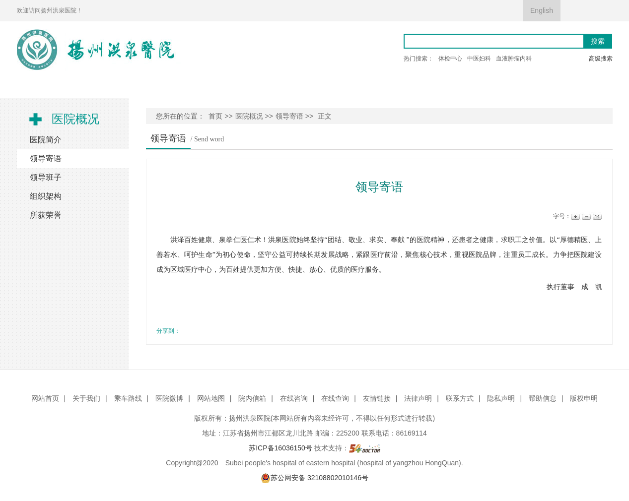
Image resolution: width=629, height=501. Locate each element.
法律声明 (418, 398)
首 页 (44, 87)
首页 (215, 116)
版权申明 (584, 398)
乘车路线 (128, 398)
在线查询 (335, 398)
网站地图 (211, 398)
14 (596, 216)
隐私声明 (501, 398)
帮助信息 (543, 398)
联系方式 (460, 398)
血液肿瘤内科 (514, 58)
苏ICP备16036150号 (280, 448)
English (541, 10)
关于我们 (86, 398)
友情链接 (377, 398)
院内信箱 (252, 398)
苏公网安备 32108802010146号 (314, 478)
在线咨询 (294, 398)
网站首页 (45, 398)
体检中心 (450, 58)
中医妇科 (479, 58)
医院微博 (169, 398)
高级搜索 (601, 58)
